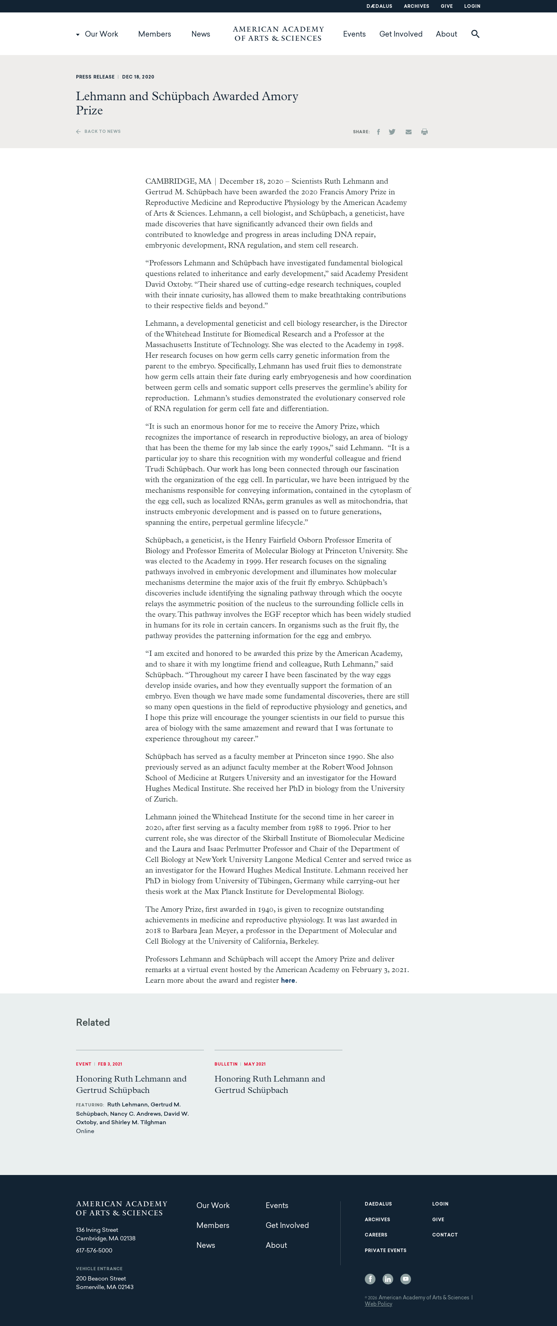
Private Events (386, 1251)
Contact (445, 1235)
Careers (376, 1235)
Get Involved (401, 34)
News (200, 34)
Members (154, 34)
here (288, 981)
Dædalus (380, 7)
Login (472, 7)
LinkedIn (388, 1279)
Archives (416, 7)
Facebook (370, 1279)
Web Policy (378, 1304)
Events (354, 34)
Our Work (101, 34)
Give (447, 7)
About (446, 34)
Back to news (103, 132)
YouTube (405, 1279)
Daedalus (378, 1204)
